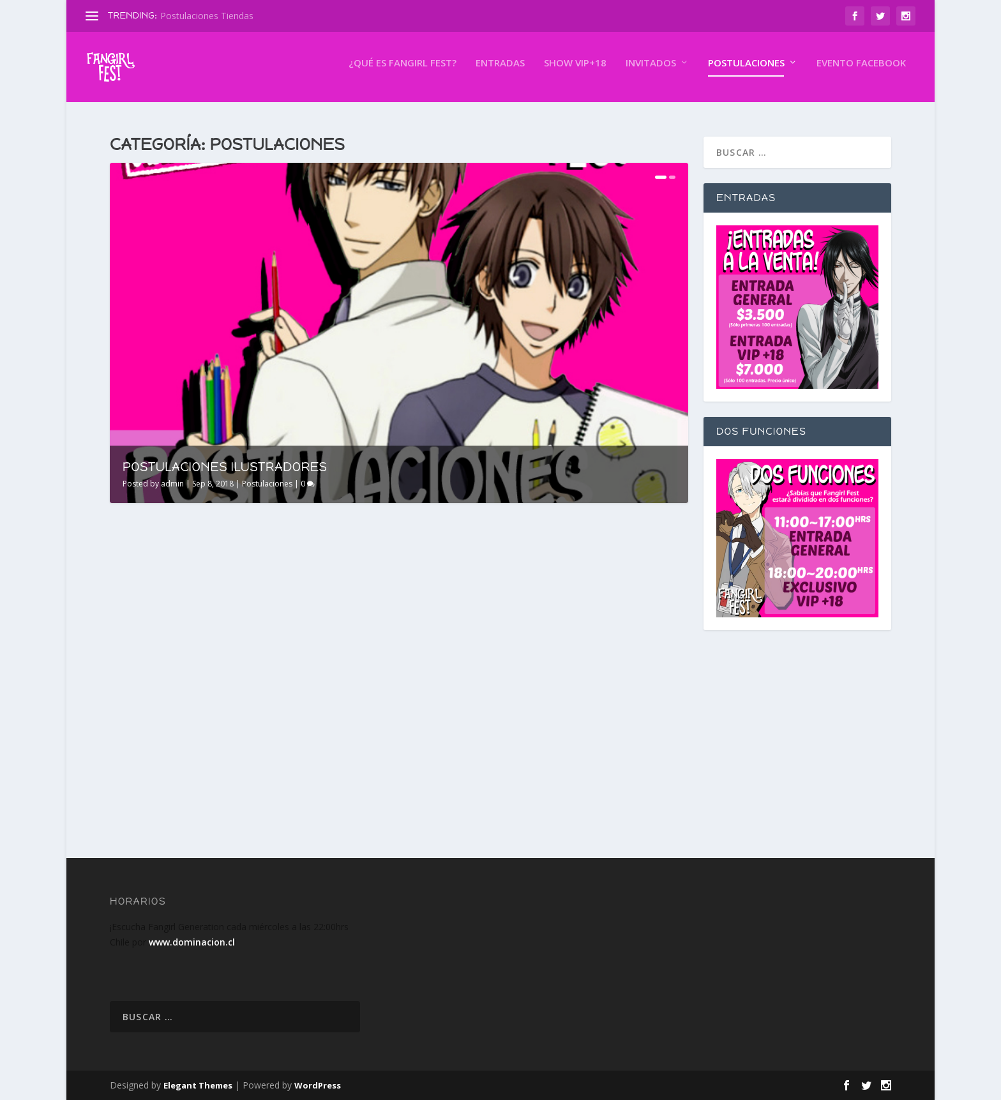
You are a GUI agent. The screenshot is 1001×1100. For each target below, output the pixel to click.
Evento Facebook (861, 72)
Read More (156, 792)
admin (172, 483)
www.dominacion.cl (192, 942)
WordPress (317, 1085)
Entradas (500, 72)
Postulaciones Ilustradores (225, 466)
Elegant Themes (197, 1085)
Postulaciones (746, 72)
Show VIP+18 (575, 72)
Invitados (651, 72)
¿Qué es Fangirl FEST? (402, 72)
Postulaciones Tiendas (206, 16)
